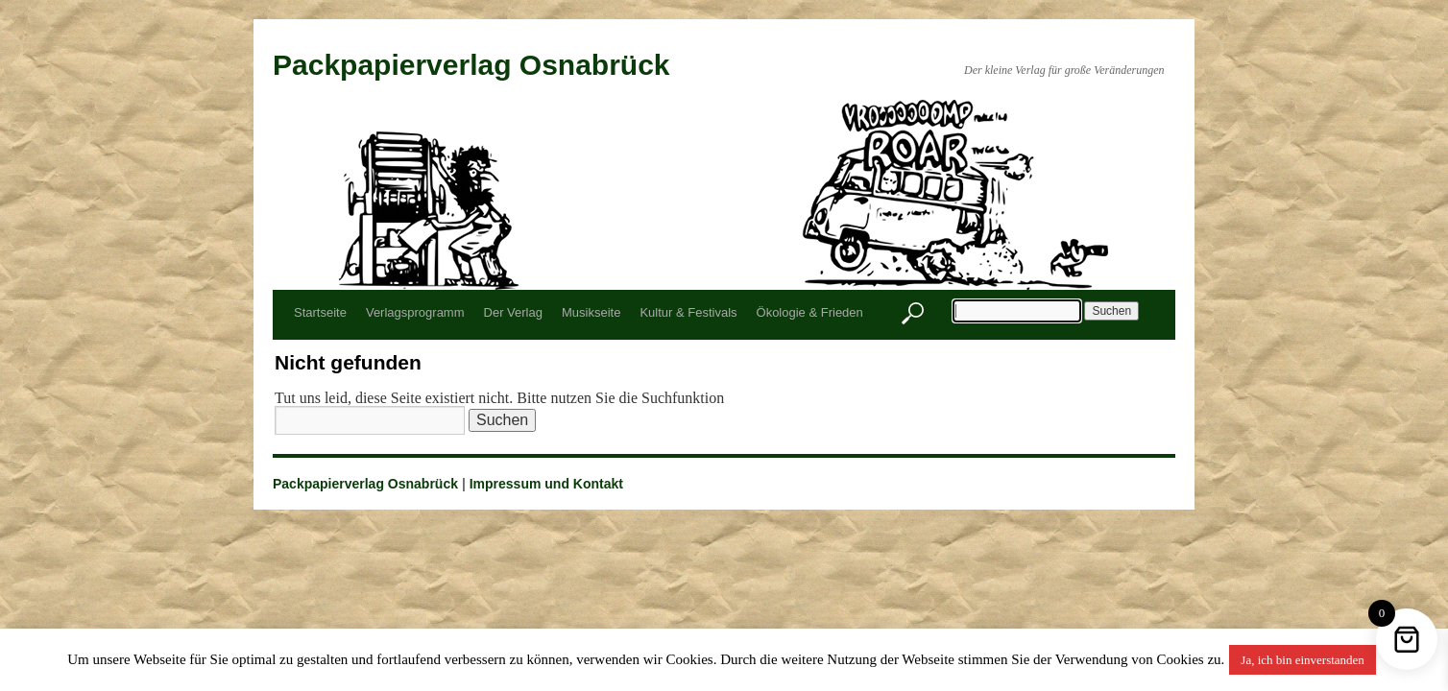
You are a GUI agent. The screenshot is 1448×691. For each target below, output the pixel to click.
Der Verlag (513, 312)
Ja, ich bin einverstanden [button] (1302, 660)
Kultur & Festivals (688, 312)
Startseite (320, 312)
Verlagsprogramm (415, 312)
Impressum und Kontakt (546, 483)
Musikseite (591, 312)
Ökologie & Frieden (810, 312)
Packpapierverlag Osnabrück (471, 65)
